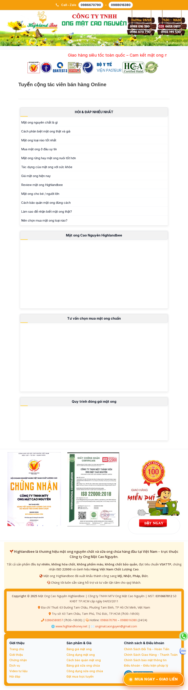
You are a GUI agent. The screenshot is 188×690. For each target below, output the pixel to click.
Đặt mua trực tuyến (80, 676)
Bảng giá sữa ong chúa (83, 665)
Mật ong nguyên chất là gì (39, 122)
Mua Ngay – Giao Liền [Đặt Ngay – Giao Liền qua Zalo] (154, 679)
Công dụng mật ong (81, 654)
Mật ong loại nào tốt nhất (38, 140)
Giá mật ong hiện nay (36, 176)
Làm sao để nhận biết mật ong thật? (46, 211)
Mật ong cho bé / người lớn (40, 194)
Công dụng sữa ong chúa (85, 671)
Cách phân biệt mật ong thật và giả (45, 131)
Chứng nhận (18, 660)
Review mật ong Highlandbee (42, 185)
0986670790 (108, 620)
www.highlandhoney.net (71, 626)
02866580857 (54, 620)
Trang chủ (16, 649)
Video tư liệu (18, 671)
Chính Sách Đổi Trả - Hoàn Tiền (146, 649)
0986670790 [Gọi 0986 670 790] (91, 5)
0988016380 (128, 620)
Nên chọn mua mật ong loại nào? (44, 220)
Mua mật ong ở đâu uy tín (39, 149)
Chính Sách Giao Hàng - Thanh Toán (151, 654)
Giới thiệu (16, 654)
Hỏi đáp (14, 676)
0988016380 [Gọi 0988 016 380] (121, 5)
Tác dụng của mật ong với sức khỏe (46, 167)
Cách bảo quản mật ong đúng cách (46, 203)
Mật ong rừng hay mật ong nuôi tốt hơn (48, 158)
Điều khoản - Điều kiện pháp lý (146, 665)
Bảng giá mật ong (79, 649)
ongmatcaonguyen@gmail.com (116, 626)
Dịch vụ (14, 665)
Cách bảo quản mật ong (84, 660)
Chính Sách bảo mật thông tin (145, 660)
